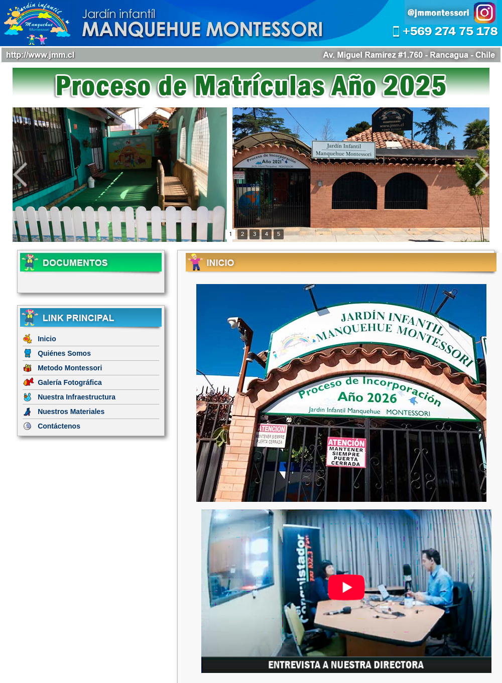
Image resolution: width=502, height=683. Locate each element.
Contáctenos (59, 426)
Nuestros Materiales (71, 411)
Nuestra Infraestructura (76, 397)
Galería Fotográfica (70, 382)
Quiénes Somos (64, 353)
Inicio (47, 339)
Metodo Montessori (70, 368)
